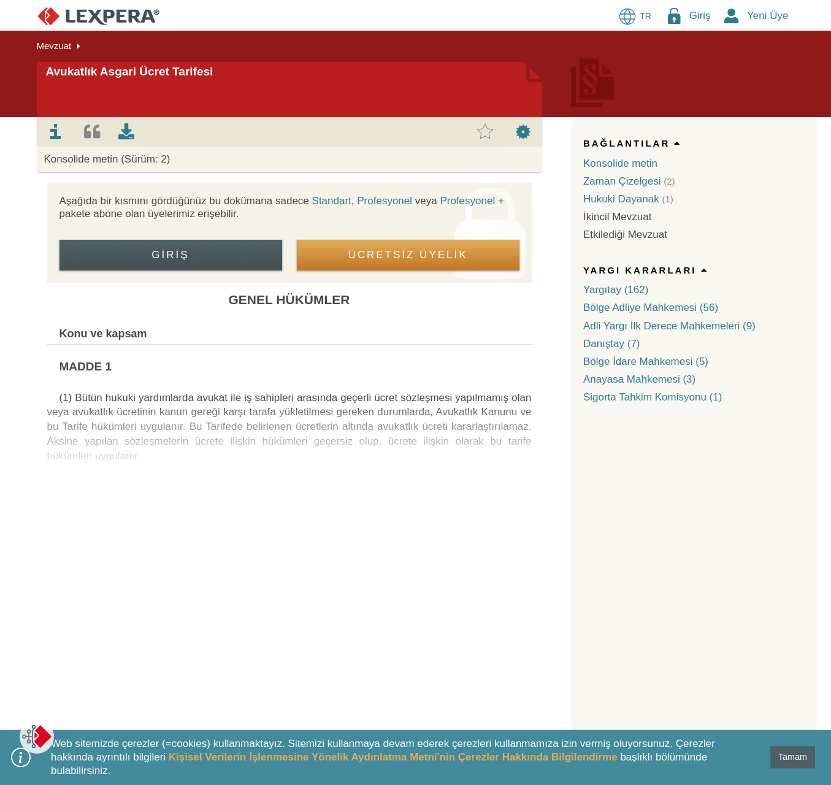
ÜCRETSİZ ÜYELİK (407, 255)
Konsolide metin (620, 163)
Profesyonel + (472, 201)
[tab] (56, 132)
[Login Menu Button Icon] (674, 15)
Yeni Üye (767, 15)
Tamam (792, 757)
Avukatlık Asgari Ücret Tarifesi (129, 71)
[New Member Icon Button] (731, 15)
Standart (331, 201)
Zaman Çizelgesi (622, 181)
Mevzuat (54, 45)
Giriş (700, 15)
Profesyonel (384, 201)
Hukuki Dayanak (621, 199)
